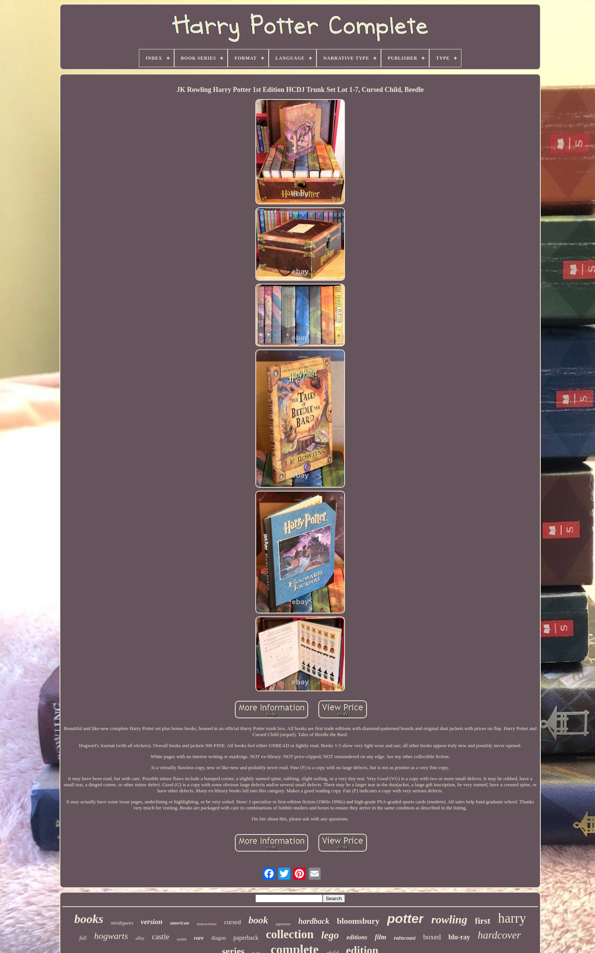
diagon (218, 938)
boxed (432, 937)
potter (405, 918)
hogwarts (111, 936)
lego (330, 935)
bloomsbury (358, 921)
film (380, 937)
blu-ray (459, 937)
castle (161, 936)
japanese (283, 923)
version (151, 922)
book (258, 920)
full (83, 938)
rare (199, 938)
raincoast (405, 938)
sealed (181, 939)
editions (356, 937)
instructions (207, 923)
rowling (449, 919)
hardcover (499, 935)
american (179, 923)
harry (512, 918)
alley (139, 938)
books (88, 919)
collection (290, 934)
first (483, 921)
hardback (313, 921)
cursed (232, 922)
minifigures (122, 923)
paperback (245, 937)
